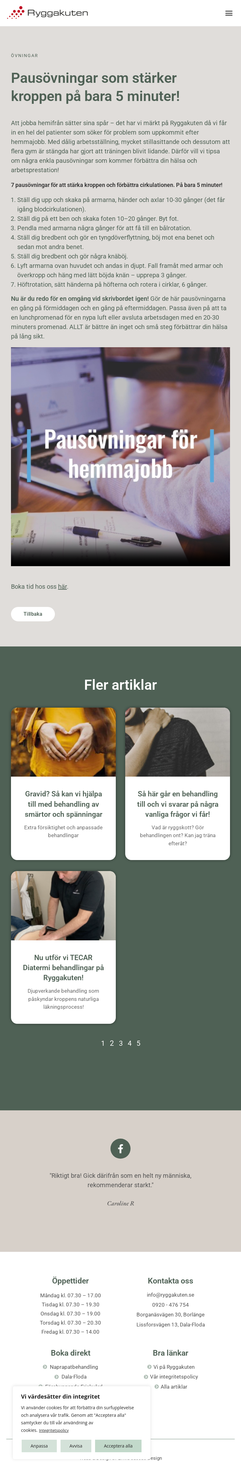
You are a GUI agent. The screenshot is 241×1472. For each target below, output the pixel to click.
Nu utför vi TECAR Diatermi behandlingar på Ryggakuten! (63, 968)
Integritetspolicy (55, 1430)
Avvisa (75, 1446)
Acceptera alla (118, 1446)
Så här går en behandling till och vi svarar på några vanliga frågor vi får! (177, 804)
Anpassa (39, 1446)
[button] (229, 13)
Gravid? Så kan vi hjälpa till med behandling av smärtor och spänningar (63, 804)
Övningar (24, 55)
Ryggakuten (186, 123)
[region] (82, 1422)
